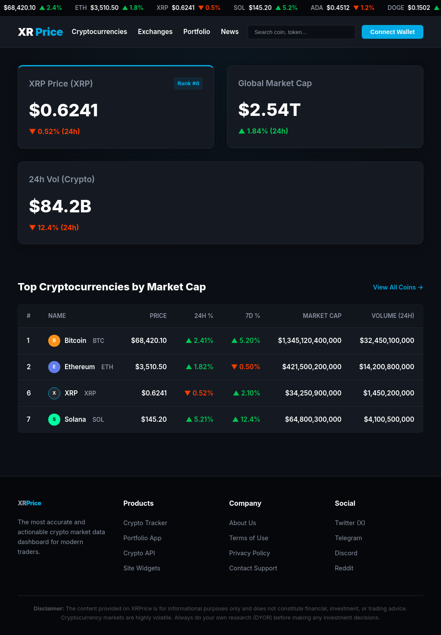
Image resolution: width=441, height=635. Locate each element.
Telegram (348, 538)
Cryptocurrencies (99, 32)
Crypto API (139, 553)
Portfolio (196, 32)
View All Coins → (398, 287)
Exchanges (155, 32)
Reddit (344, 568)
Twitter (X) (350, 522)
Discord (346, 553)
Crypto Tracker (145, 522)
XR (40, 32)
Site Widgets (141, 568)
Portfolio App (142, 538)
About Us (242, 522)
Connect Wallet (392, 31)
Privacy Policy (249, 553)
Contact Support (253, 568)
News (230, 32)
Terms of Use (248, 538)
